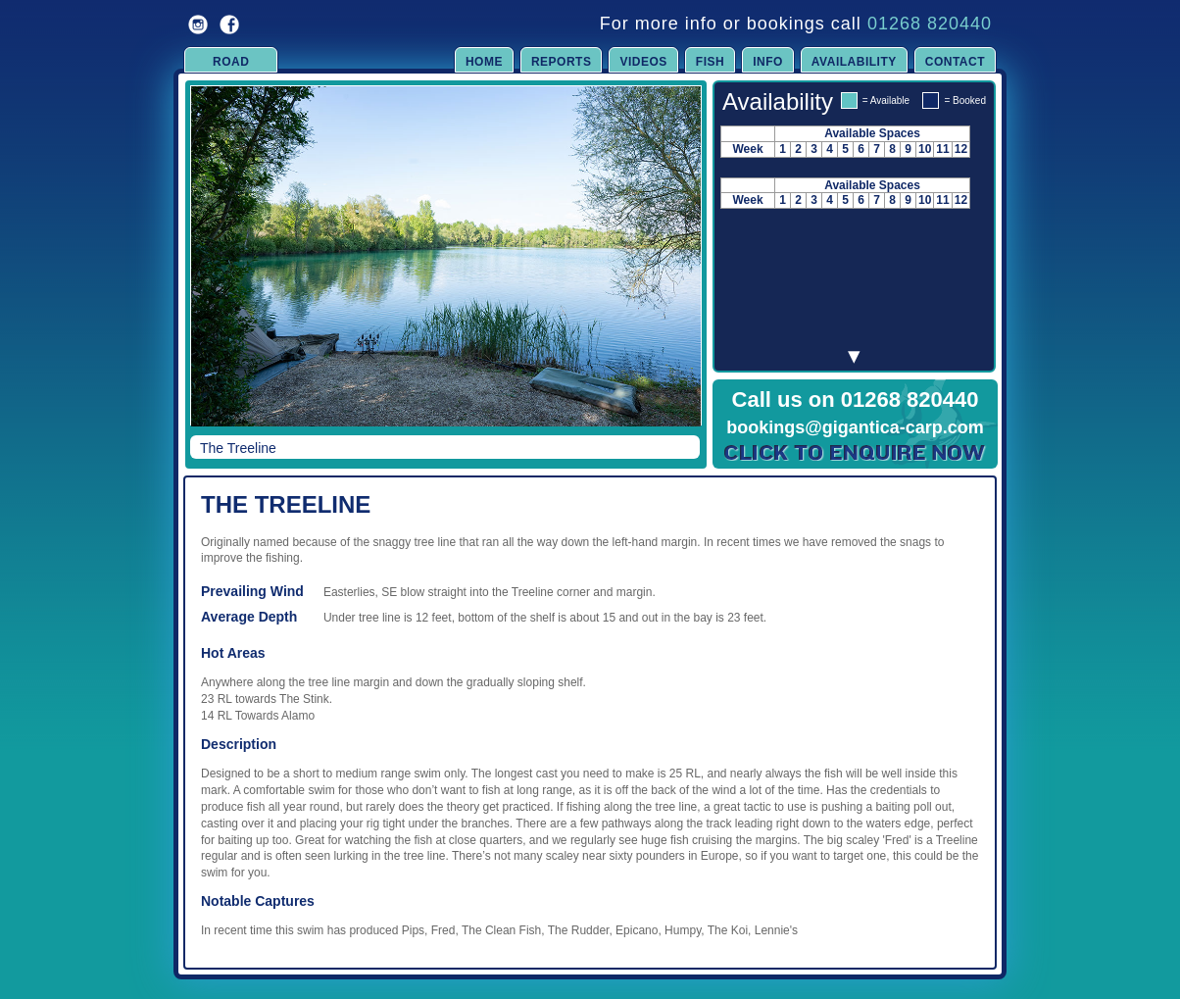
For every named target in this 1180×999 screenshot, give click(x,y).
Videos (642, 62)
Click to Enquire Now (855, 453)
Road (231, 62)
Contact (955, 62)
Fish (710, 62)
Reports (561, 62)
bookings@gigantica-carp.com (855, 427)
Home (484, 62)
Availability (854, 62)
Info (768, 62)
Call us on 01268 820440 (855, 399)
